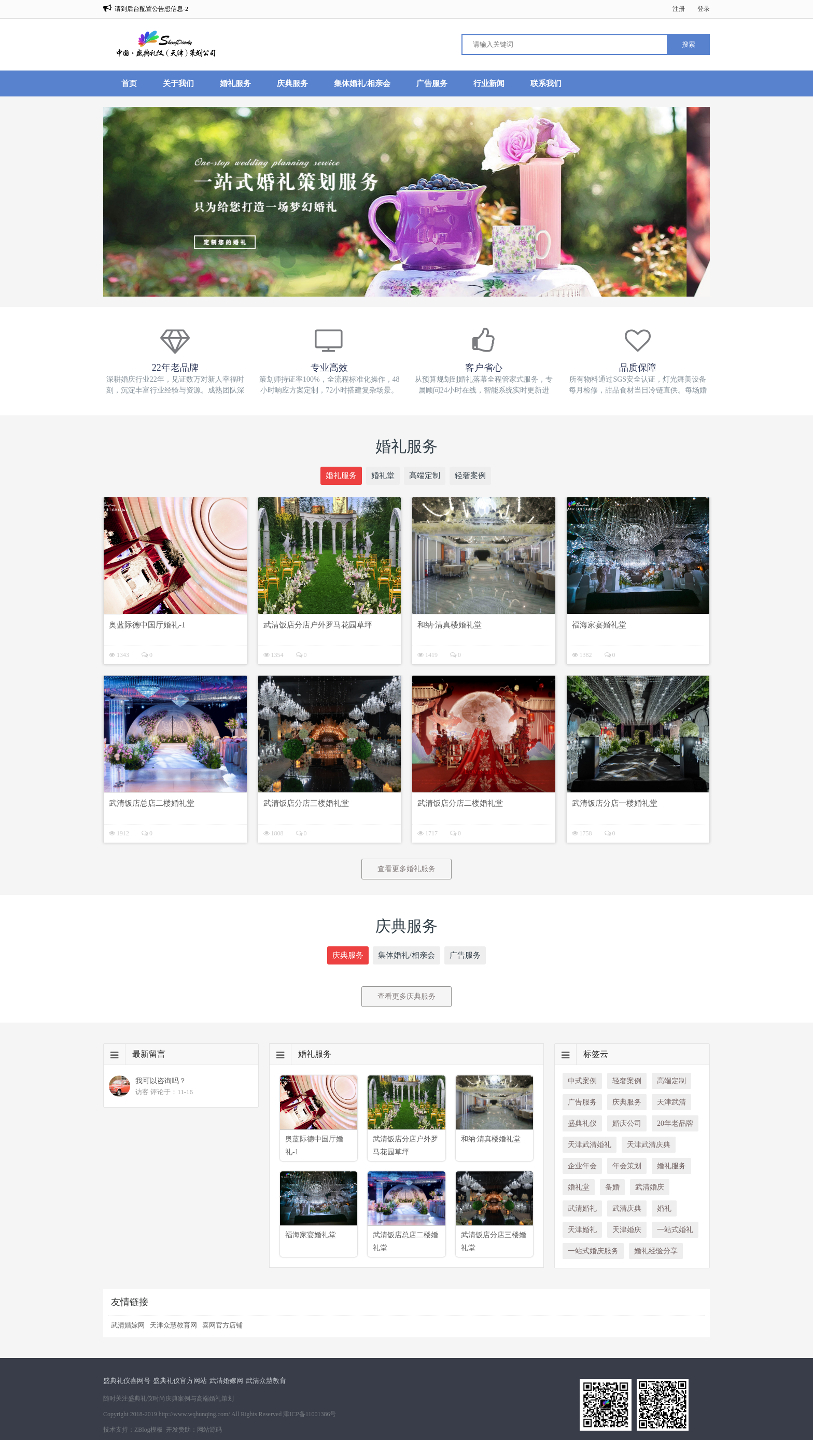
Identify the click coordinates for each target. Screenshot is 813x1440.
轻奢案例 (470, 475)
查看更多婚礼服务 (406, 869)
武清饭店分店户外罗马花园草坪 (317, 625)
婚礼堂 (383, 475)
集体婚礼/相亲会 (362, 83)
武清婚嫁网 (128, 1325)
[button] (385, 287)
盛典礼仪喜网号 (126, 1381)
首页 (129, 83)
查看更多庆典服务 (406, 996)
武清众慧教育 (266, 1381)
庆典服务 (292, 83)
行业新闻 (488, 83)
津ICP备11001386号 (309, 1414)
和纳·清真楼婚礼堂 (449, 625)
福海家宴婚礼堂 (599, 625)
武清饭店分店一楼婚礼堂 (614, 803)
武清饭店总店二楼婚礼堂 (151, 803)
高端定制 (424, 475)
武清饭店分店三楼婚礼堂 (306, 803)
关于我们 (178, 83)
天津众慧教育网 (173, 1325)
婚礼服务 (235, 83)
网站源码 (209, 1429)
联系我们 (546, 83)
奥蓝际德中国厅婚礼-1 (147, 625)
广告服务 (431, 83)
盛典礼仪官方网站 (180, 1381)
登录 (703, 8)
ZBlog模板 (148, 1429)
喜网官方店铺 (222, 1325)
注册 (678, 8)
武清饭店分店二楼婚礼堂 (460, 803)
